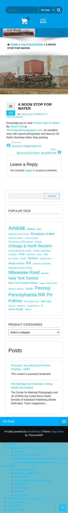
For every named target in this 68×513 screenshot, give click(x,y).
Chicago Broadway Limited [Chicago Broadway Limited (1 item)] (19, 251)
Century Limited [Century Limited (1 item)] (31, 238)
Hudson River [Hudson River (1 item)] (45, 258)
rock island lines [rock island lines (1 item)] (31, 301)
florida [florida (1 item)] (23, 258)
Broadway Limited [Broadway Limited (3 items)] (43, 233)
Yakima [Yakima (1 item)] (28, 309)
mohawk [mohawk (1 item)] (44, 273)
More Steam (21, 476)
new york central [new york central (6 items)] (23, 278)
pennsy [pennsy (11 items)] (42, 288)
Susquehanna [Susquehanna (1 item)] (33, 306)
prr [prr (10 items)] (50, 294)
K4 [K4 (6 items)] (28, 263)
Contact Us (13, 505)
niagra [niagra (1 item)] (42, 283)
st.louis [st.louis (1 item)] (11, 306)
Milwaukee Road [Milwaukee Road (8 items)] (24, 272)
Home (14, 44)
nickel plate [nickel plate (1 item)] (52, 283)
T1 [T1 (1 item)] (42, 306)
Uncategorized (32, 44)
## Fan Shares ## (17, 502)
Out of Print (21, 494)
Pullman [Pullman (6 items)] (15, 301)
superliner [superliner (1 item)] (21, 306)
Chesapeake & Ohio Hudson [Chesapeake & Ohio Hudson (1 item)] (20, 242)
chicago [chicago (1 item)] (38, 242)
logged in (30, 170)
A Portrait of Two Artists (28, 455)
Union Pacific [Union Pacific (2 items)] (15, 309)
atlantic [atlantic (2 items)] (31, 229)
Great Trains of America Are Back (33, 480)
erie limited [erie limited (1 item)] (13, 258)
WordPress (34, 431)
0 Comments (38, 114)
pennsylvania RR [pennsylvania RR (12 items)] (26, 294)
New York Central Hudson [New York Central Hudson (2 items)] (23, 282)
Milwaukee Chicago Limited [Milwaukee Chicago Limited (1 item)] (20, 268)
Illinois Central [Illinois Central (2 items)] (16, 263)
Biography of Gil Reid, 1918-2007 (26, 447)
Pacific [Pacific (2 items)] (29, 288)
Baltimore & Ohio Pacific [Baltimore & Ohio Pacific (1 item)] (18, 234)
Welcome (12, 444)
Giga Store (57, 431)
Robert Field (17, 126)
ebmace (25, 114)
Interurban (20, 484)
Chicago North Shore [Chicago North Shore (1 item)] (42, 251)
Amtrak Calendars (25, 469)
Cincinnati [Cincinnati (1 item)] (12, 254)
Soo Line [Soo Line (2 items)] (46, 301)
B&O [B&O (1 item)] (39, 229)
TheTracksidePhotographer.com (24, 130)
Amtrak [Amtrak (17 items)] (16, 228)
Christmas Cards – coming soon (25, 498)
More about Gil (15, 509)
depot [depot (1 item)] (39, 254)
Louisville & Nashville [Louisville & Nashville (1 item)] (41, 263)
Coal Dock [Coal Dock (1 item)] (30, 254)
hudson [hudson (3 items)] (33, 258)
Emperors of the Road (27, 473)
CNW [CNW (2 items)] (21, 254)
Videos (18, 451)
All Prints (12, 465)
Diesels (19, 491)
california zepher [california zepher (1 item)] (15, 238)
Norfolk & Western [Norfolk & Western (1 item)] (16, 289)
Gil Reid (8, 421)
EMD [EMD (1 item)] (46, 254)
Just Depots (21, 487)
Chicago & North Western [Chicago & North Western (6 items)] (30, 246)
